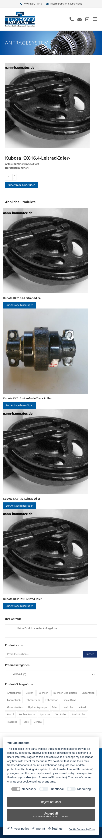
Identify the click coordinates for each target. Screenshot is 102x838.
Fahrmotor (52, 700)
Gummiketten (15, 707)
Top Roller (61, 714)
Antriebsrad (14, 692)
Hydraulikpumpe (37, 707)
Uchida (38, 721)
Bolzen (29, 692)
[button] (95, 19)
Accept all (51, 815)
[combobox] (51, 674)
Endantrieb (88, 692)
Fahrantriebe (33, 700)
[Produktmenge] (9, 177)
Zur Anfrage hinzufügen (21, 185)
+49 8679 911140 (33, 3)
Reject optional (51, 802)
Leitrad (82, 707)
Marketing (84, 789)
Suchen (90, 654)
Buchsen (43, 692)
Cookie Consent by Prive (82, 829)
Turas (25, 721)
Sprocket (45, 714)
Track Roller (78, 714)
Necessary (29, 789)
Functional (57, 789)
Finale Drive (69, 700)
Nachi (10, 714)
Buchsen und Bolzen (65, 692)
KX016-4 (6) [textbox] (50, 674)
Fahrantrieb (14, 700)
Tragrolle (12, 721)
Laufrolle (68, 707)
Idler (55, 707)
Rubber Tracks (27, 714)
